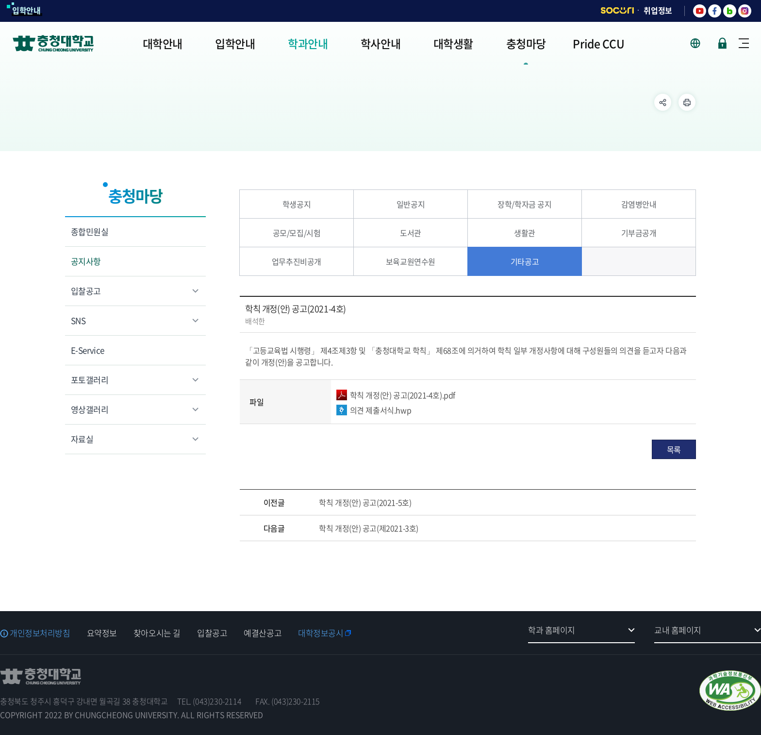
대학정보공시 (320, 633)
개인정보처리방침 (40, 633)
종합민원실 (89, 231)
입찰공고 (86, 291)
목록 (674, 449)
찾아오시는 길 (157, 633)
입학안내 (26, 10)
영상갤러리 (89, 409)
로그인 (722, 43)
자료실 (82, 439)
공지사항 (86, 261)
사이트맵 (744, 43)
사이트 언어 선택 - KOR (701, 43)
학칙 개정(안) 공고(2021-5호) (365, 502)
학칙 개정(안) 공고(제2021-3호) (368, 528)
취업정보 (658, 10)
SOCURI (617, 10)
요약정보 (102, 633)
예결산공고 (262, 633)
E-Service (87, 350)
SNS (78, 320)
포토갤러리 (89, 380)
